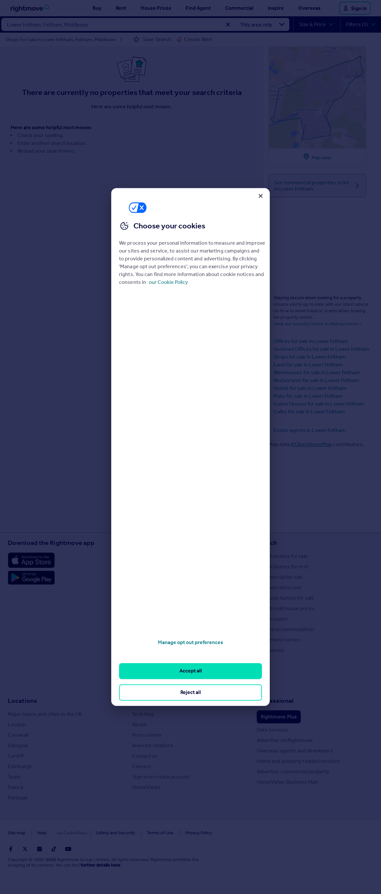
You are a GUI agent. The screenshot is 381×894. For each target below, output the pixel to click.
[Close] (260, 196)
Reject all (190, 692)
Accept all (190, 671)
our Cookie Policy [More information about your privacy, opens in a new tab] (168, 282)
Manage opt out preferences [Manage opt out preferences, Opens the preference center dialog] (190, 642)
